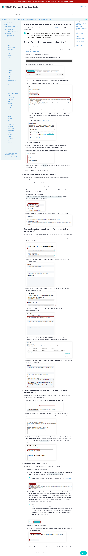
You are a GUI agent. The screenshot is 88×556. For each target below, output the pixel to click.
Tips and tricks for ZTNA (11, 156)
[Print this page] (86, 19)
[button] (4, 31)
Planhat (9, 114)
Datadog (9, 55)
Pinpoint (10, 112)
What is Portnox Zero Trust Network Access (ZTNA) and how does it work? (11, 28)
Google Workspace (12, 80)
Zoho (9, 144)
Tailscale (10, 134)
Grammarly (10, 82)
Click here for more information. (67, 1)
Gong (9, 76)
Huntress (10, 89)
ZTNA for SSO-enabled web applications (29, 19)
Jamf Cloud (10, 91)
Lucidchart (10, 99)
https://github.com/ (31, 184)
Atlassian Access (11, 47)
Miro (9, 101)
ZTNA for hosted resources (11, 151)
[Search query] (44, 14)
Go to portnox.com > (81, 6)
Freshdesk (10, 70)
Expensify (10, 66)
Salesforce (10, 118)
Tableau (9, 132)
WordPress (10, 138)
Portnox (41, 552)
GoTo (9, 78)
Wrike (9, 140)
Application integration (43, 19)
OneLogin (10, 103)
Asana (9, 45)
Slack (9, 120)
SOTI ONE (10, 122)
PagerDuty (10, 107)
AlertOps (10, 43)
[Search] (71, 14)
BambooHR (10, 49)
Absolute (10, 41)
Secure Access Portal (44, 120)
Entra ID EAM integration (12, 149)
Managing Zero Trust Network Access (12, 19)
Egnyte (9, 62)
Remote (9, 116)
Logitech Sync (11, 97)
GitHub (50, 19)
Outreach (10, 105)
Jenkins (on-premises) (13, 93)
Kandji (9, 95)
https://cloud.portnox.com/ (32, 51)
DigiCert (9, 57)
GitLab (9, 74)
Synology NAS (11, 130)
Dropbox (10, 59)
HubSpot (10, 87)
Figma (9, 68)
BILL (9, 51)
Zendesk (10, 142)
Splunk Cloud (11, 124)
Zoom (9, 146)
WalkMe (9, 136)
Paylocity (10, 109)
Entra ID (9, 64)
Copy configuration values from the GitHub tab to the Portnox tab (81, 40)
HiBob (9, 84)
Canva (9, 53)
